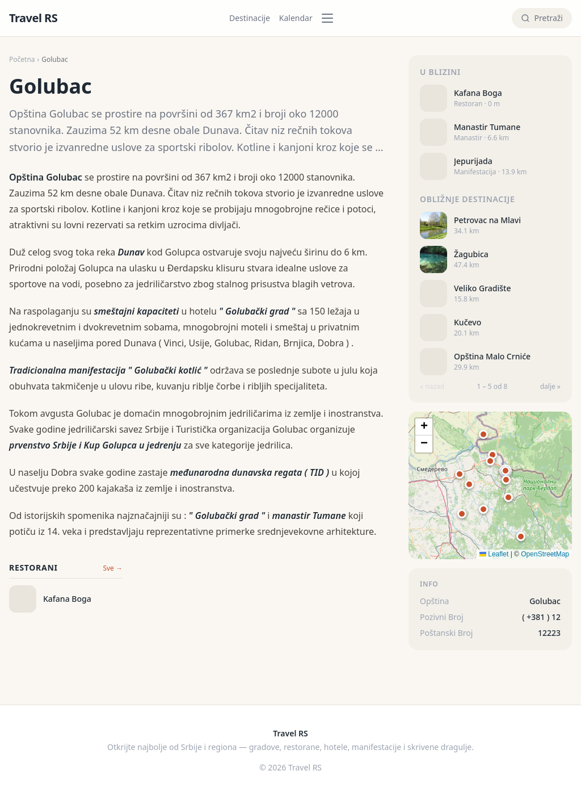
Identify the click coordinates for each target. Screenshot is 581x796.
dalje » (550, 386)
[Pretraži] (542, 18)
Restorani (33, 567)
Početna (22, 59)
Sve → (113, 568)
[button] (505, 470)
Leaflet (493, 554)
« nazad (432, 386)
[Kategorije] (331, 18)
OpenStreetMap (545, 554)
